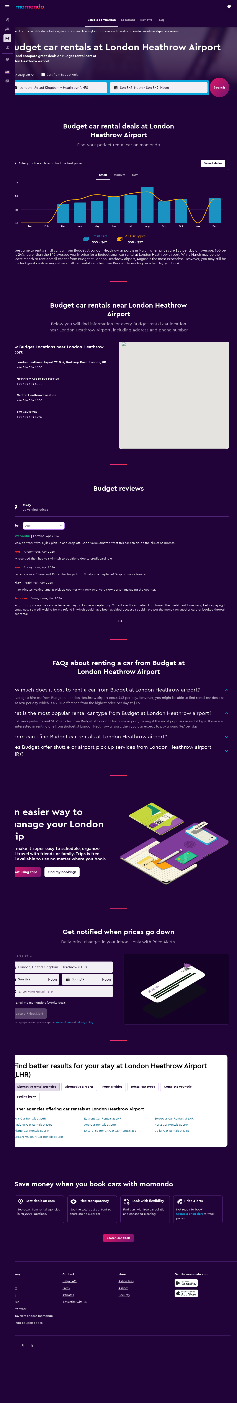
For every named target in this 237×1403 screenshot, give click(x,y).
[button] (7, 7)
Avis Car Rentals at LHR (43, 1144)
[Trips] (7, 59)
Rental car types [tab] (156, 1112)
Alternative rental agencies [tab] (49, 1112)
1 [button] (111, 140)
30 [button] (49, 192)
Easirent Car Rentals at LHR (112, 1144)
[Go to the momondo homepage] (30, 6)
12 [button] (80, 161)
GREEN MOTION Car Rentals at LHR (52, 1162)
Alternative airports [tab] (92, 1112)
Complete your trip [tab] (191, 1112)
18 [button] (69, 171)
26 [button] (80, 182)
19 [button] (80, 171)
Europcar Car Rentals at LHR (179, 1144)
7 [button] (101, 150)
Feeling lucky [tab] (39, 1122)
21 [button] (101, 171)
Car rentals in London (128, 31)
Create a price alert (193, 1247)
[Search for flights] (7, 20)
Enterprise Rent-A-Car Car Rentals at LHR (122, 1156)
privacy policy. (98, 1048)
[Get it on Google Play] (193, 1322)
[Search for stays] (7, 29)
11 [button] (69, 161)
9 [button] (49, 161)
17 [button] (59, 171)
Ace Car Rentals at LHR (110, 1150)
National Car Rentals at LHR (46, 1150)
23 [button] (49, 182)
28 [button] (101, 182)
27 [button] (90, 182)
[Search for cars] (7, 38)
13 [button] (90, 161)
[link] (37, 902)
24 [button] (59, 182)
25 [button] (70, 182)
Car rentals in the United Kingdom (58, 31)
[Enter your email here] (75, 1017)
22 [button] (111, 171)
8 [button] (111, 150)
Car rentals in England (98, 31)
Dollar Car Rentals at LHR (177, 1156)
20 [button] (90, 171)
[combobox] (33, 87)
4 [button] (70, 150)
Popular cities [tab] (126, 1112)
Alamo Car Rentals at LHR (45, 1156)
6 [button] (91, 150)
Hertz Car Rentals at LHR (177, 1150)
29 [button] (111, 182)
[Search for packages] (7, 47)
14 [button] (101, 161)
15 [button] (111, 161)
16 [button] (49, 171)
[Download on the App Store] (193, 1332)
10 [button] (59, 161)
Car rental (27, 31)
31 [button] (59, 192)
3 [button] (59, 150)
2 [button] (49, 150)
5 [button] (80, 150)
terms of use (77, 1048)
